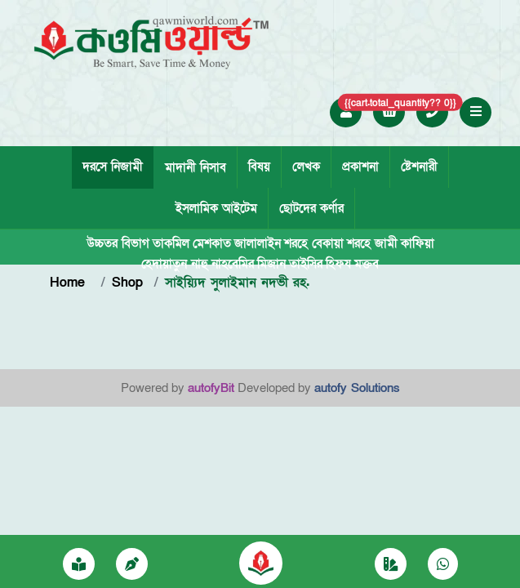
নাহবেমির (232, 264)
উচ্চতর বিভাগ (118, 243)
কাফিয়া (417, 243)
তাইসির (305, 264)
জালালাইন (257, 243)
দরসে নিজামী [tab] (112, 166)
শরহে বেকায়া (314, 243)
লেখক (306, 166)
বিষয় (259, 166)
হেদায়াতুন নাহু (174, 264)
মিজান (271, 264)
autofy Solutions (357, 388)
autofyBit (211, 388)
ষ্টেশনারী (419, 166)
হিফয (338, 264)
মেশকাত (212, 243)
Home (70, 283)
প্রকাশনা (360, 166)
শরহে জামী (372, 243)
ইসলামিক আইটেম (216, 208)
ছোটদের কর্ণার (311, 208)
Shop (127, 283)
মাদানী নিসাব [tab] (195, 167)
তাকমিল (171, 243)
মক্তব (366, 264)
